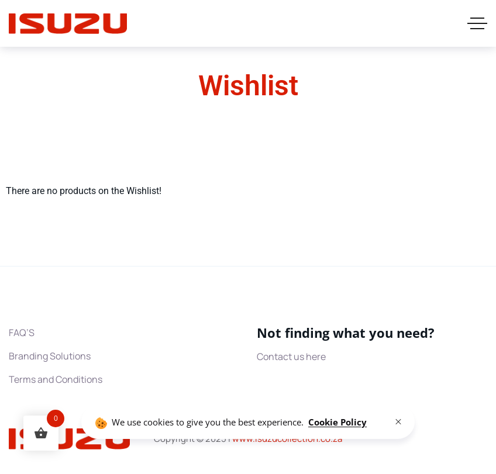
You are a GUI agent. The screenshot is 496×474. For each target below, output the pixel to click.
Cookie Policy (337, 422)
